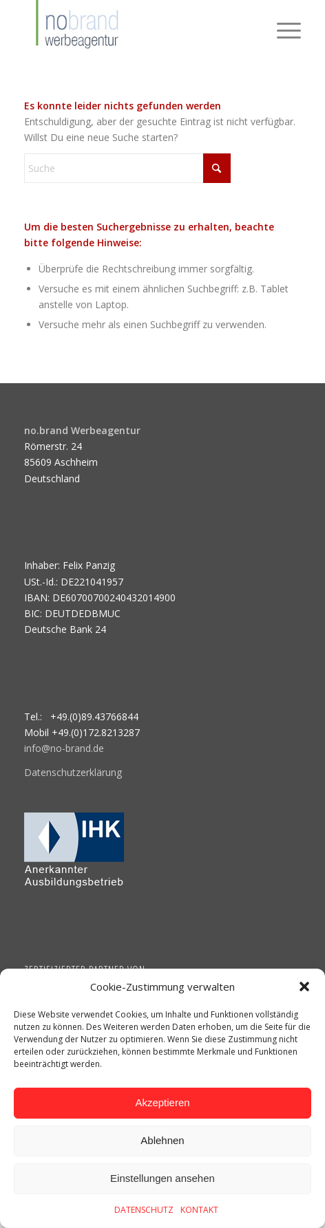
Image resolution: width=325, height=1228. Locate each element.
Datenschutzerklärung (73, 772)
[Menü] (282, 27)
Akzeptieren (162, 1102)
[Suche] (127, 168)
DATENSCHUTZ (144, 1210)
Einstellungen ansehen (162, 1178)
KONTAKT (199, 1210)
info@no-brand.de (64, 748)
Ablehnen (162, 1140)
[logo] (134, 27)
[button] (304, 986)
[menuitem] (282, 27)
